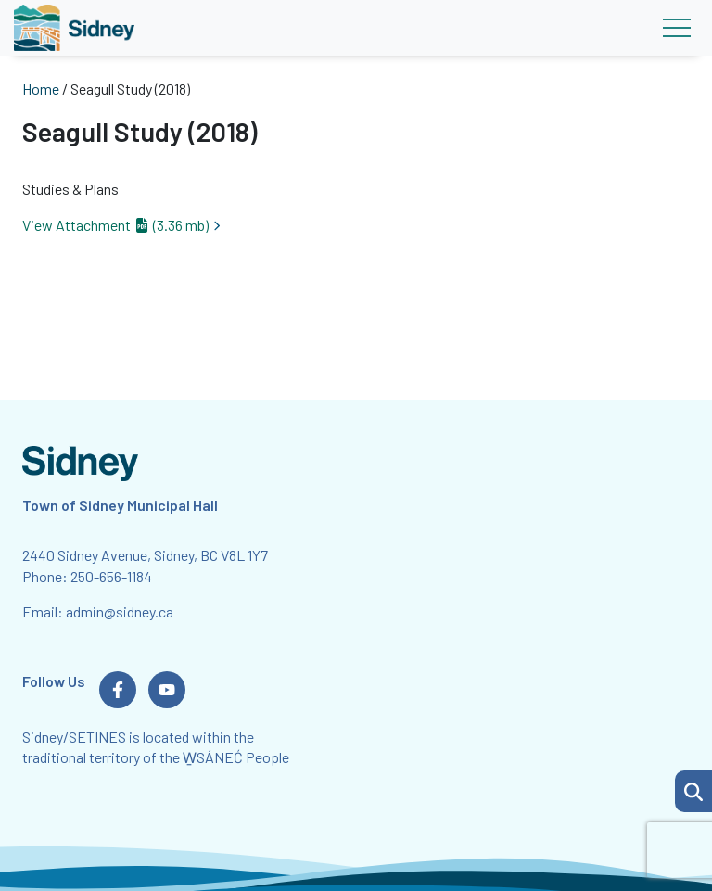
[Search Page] (693, 789)
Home (40, 88)
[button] (693, 791)
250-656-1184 (111, 576)
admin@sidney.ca (119, 611)
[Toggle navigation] (676, 28)
